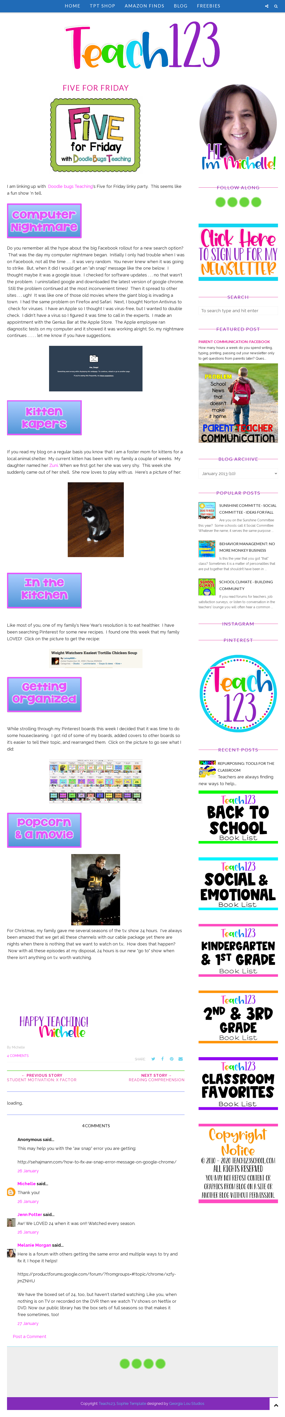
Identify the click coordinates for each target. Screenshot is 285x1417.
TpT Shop (102, 5)
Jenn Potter (30, 1214)
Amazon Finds (144, 5)
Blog (181, 5)
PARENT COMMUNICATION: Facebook (234, 341)
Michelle (27, 1183)
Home (72, 5)
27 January (28, 1323)
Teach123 (107, 1403)
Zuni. (54, 465)
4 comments (17, 1056)
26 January (28, 1170)
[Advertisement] (238, 1249)
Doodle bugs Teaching (70, 186)
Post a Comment (29, 1336)
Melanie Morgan (34, 1245)
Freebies (209, 5)
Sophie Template (131, 1403)
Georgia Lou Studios (186, 1403)
